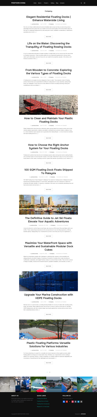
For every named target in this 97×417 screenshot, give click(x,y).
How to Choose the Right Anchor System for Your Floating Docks (48, 146)
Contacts (62, 3)
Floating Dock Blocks (42, 398)
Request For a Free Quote (43, 406)
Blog (57, 3)
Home (35, 3)
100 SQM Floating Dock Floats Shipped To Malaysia (48, 171)
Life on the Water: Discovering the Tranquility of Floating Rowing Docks (48, 45)
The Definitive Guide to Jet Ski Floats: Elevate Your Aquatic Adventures (48, 219)
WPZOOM (83, 414)
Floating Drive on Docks (43, 401)
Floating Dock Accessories (43, 403)
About (39, 3)
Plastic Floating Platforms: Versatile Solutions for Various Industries (48, 344)
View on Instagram (48, 384)
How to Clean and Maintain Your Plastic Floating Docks (48, 120)
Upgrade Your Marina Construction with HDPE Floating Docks (48, 296)
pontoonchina (35, 24)
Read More (48, 36)
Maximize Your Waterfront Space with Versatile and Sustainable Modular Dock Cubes (48, 246)
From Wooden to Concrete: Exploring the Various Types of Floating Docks (48, 71)
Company (51, 24)
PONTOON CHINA (18, 3)
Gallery (52, 3)
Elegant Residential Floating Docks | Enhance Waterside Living (48, 18)
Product (46, 3)
